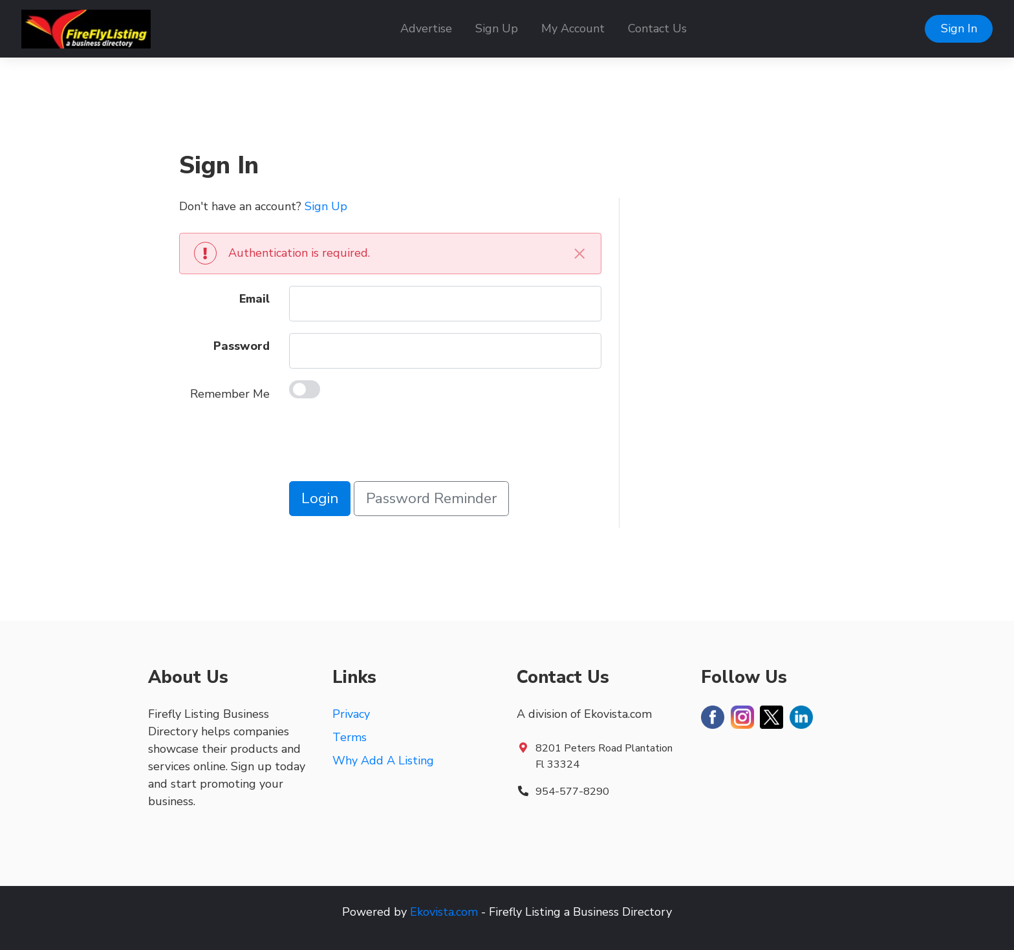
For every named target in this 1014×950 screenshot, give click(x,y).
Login (319, 498)
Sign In (959, 28)
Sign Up (496, 28)
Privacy (351, 714)
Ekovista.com (444, 912)
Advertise (426, 28)
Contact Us (657, 28)
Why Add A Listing (383, 760)
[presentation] (387, 444)
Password (241, 346)
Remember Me (230, 394)
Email (254, 299)
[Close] (579, 253)
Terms (349, 737)
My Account (573, 28)
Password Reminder (431, 498)
